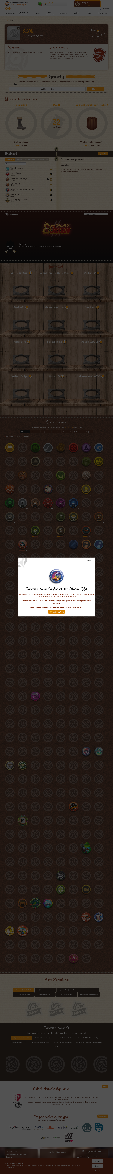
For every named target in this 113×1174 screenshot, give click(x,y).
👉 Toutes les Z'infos (56, 611)
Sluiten (91, 561)
